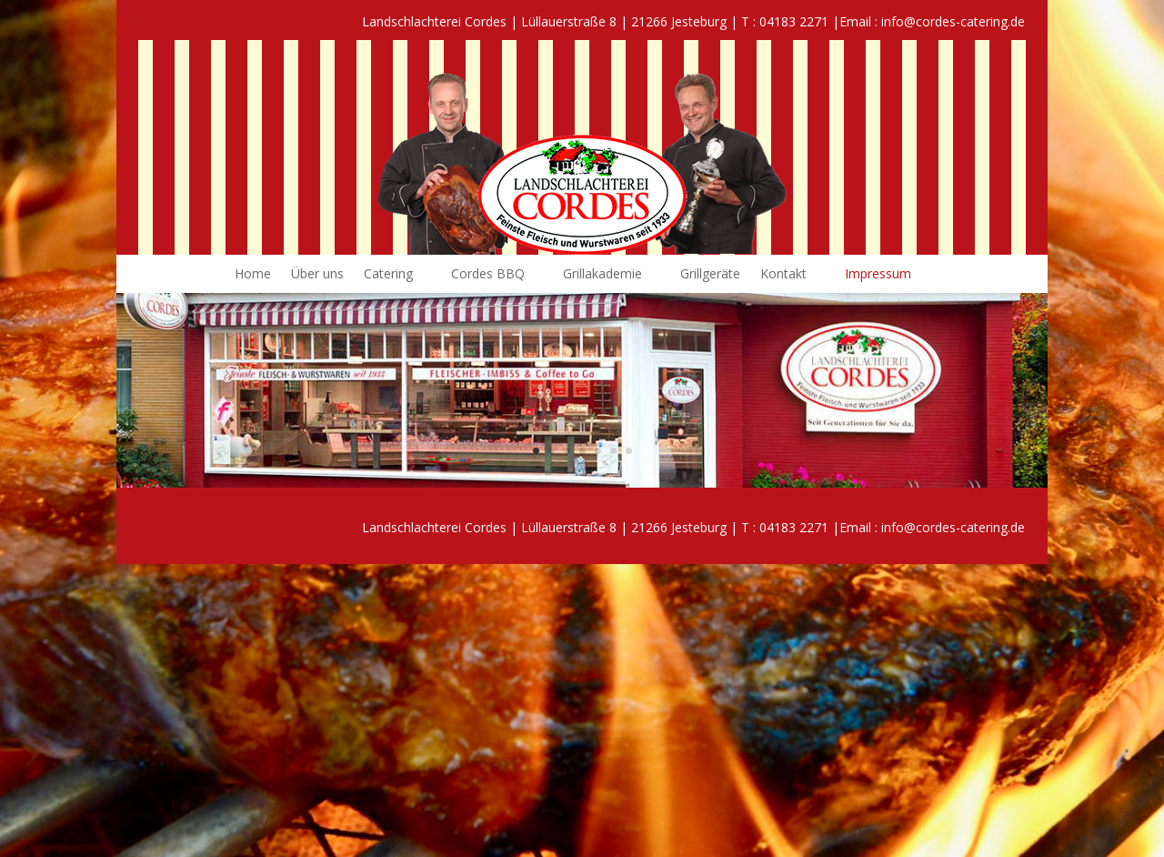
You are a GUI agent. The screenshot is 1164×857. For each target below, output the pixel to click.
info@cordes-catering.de (953, 21)
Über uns (317, 274)
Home (253, 274)
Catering (388, 274)
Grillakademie (602, 274)
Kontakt (783, 274)
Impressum (878, 274)
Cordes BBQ (488, 274)
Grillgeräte (710, 274)
